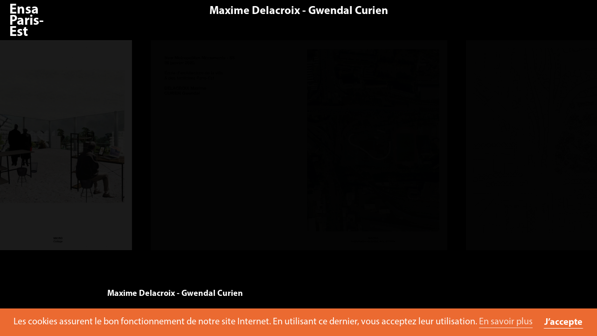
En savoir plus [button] (506, 322)
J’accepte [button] (563, 322)
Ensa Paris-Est (26, 21)
